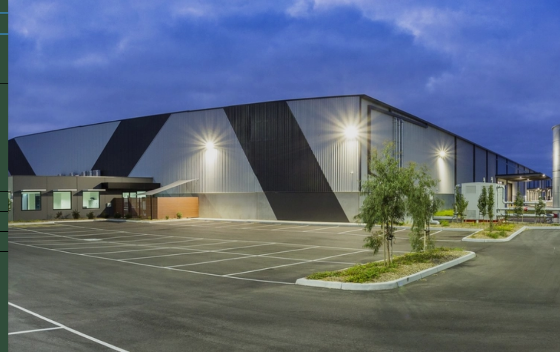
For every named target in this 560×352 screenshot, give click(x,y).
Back (25, 327)
